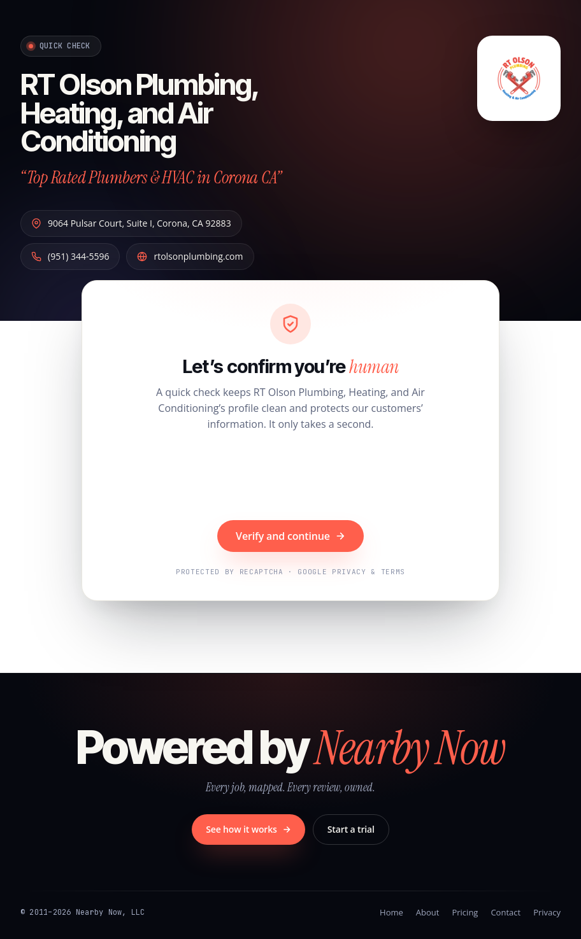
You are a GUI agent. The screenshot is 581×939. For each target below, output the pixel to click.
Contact (505, 912)
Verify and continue (290, 536)
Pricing (465, 912)
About (428, 912)
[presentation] (290, 477)
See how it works (248, 829)
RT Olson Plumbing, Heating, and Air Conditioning (139, 113)
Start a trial (351, 829)
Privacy (547, 912)
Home (391, 912)
